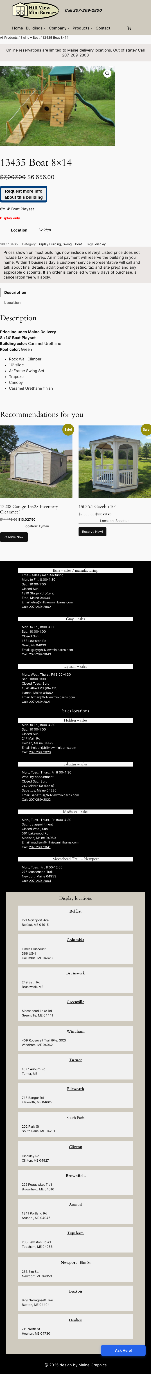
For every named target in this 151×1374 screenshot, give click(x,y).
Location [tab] (12, 302)
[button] (107, 74)
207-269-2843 (40, 654)
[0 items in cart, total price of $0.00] (129, 28)
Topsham (75, 1233)
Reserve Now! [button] (14, 537)
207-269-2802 (40, 607)
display (100, 244)
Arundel (75, 1204)
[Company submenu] (69, 28)
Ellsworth (75, 1088)
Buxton (75, 1291)
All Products (9, 37)
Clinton (75, 1146)
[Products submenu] (91, 28)
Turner (75, 1060)
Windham (76, 1031)
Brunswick (75, 973)
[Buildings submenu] (44, 28)
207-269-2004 (40, 881)
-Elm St (75, 1262)
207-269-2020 (40, 752)
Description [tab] (15, 292)
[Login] (118, 28)
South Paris (76, 1117)
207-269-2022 (40, 799)
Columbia (75, 939)
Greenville (75, 1002)
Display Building (49, 244)
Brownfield (75, 1175)
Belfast (75, 911)
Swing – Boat (30, 37)
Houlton (75, 1320)
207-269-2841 (40, 847)
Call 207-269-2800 (83, 10)
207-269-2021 (39, 702)
